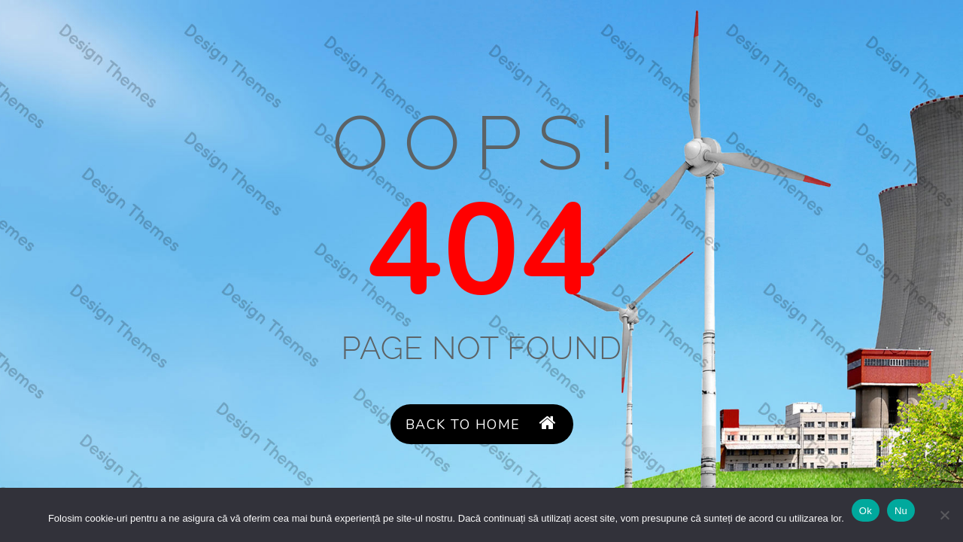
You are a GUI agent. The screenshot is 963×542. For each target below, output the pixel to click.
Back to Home (481, 424)
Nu (901, 510)
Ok (865, 510)
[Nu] (944, 514)
